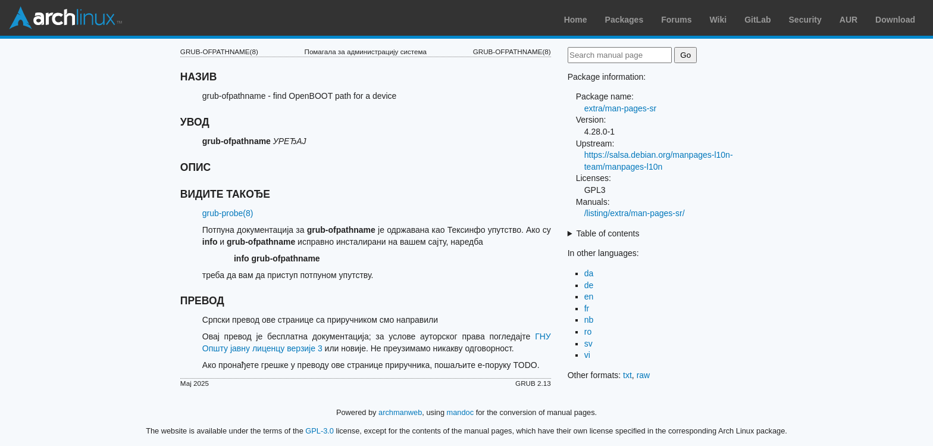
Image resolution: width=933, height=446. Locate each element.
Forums (676, 19)
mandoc (460, 412)
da (589, 273)
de (589, 285)
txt (627, 375)
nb (589, 320)
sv (588, 343)
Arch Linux (65, 18)
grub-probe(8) (227, 213)
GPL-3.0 (319, 430)
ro (587, 331)
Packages (624, 19)
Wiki (718, 19)
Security (805, 19)
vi (587, 355)
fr (587, 308)
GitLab (757, 19)
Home (575, 19)
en (589, 296)
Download (895, 19)
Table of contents (608, 233)
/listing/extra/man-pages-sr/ (634, 213)
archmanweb (400, 412)
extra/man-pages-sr (620, 108)
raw (643, 375)
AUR (848, 19)
